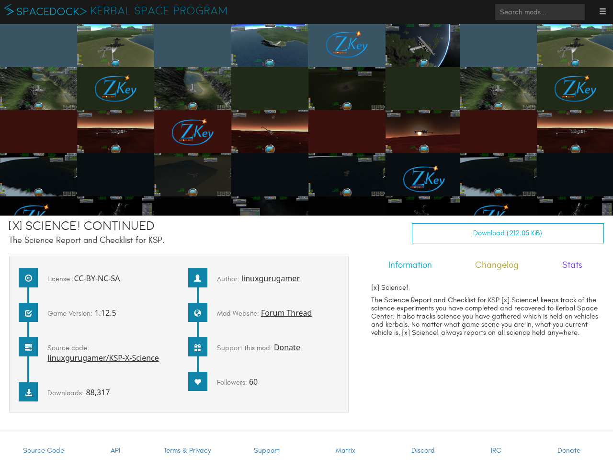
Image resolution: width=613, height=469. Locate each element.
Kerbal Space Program (159, 11)
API (115, 450)
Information (410, 265)
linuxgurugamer (270, 278)
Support (266, 450)
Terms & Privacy (187, 450)
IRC (496, 450)
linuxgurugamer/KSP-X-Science (103, 358)
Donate (287, 347)
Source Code (43, 450)
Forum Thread (286, 313)
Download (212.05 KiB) (507, 233)
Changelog (497, 265)
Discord (423, 450)
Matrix (345, 450)
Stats (572, 265)
